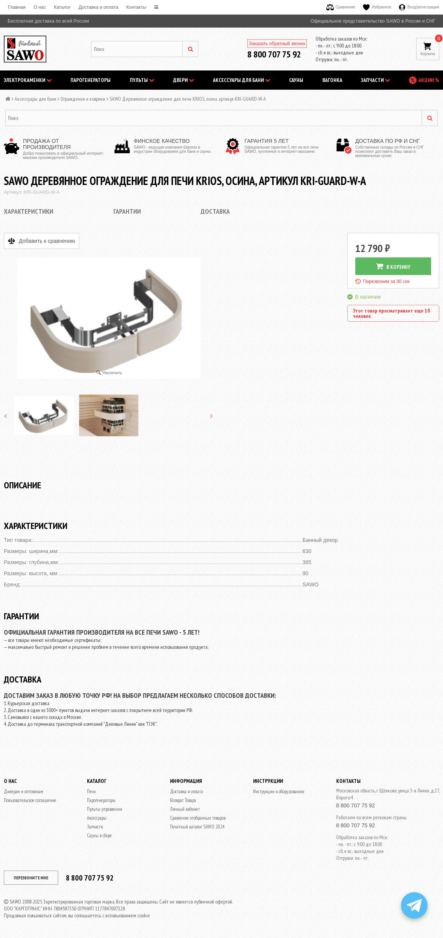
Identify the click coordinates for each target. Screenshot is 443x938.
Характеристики (28, 211)
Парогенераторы (90, 80)
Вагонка (332, 80)
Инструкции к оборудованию (278, 791)
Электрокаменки (28, 80)
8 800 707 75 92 (274, 54)
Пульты (142, 80)
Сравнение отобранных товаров (198, 818)
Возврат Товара (183, 800)
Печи (91, 791)
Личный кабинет (185, 809)
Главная (17, 7)
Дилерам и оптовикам (23, 791)
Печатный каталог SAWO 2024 (197, 826)
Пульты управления (104, 809)
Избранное (377, 7)
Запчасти (375, 80)
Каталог (62, 7)
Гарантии (127, 211)
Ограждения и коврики (82, 98)
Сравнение (340, 7)
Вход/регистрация (419, 7)
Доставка (215, 211)
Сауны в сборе (99, 835)
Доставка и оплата (98, 7)
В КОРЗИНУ (393, 266)
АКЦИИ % (428, 80)
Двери (183, 80)
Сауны (296, 80)
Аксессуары (96, 818)
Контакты (136, 7)
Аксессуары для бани (241, 80)
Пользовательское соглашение (30, 800)
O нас (40, 7)
